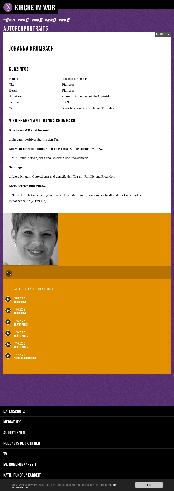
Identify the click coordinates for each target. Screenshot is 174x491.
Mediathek (12, 421)
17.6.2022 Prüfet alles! (16, 322)
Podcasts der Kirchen (21, 443)
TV (5, 453)
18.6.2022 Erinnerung (15, 299)
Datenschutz (14, 411)
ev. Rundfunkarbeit (19, 464)
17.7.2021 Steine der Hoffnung (20, 356)
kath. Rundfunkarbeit (22, 474)
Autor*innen (14, 432)
